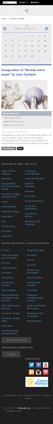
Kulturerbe (6, 178)
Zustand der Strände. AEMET (10, 319)
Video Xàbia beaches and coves (10, 307)
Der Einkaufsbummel (34, 201)
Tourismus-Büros (34, 277)
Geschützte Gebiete (10, 211)
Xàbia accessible (34, 321)
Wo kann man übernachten (33, 271)
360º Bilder (6, 231)
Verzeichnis (32, 290)
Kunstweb (29, 191)
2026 (26, 26)
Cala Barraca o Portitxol (7, 284)
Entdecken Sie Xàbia (12, 164)
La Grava (5, 250)
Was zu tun (31, 164)
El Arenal (5, 262)
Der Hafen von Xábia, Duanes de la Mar (10, 195)
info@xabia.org (24, 408)
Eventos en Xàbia (16, 18)
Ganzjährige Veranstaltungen (32, 172)
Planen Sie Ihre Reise (38, 243)
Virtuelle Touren (8, 226)
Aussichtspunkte (8, 206)
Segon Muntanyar (9, 267)
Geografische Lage (35, 250)
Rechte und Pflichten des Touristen (36, 307)
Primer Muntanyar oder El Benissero (9, 256)
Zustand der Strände (10, 313)
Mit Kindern (30, 196)
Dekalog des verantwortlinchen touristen (35, 298)
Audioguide (6, 236)
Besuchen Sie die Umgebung (32, 222)
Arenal (4, 201)
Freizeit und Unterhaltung (31, 207)
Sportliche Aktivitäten (30, 185)
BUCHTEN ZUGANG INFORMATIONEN (10, 332)
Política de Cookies (41, 408)
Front (3, 18)
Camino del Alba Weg (34, 178)
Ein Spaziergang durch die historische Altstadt (10, 186)
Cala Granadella (8, 290)
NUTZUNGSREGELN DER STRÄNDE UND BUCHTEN (10, 298)
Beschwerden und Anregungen (35, 314)
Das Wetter (32, 255)
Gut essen (31, 265)
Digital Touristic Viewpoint (8, 172)
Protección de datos (13, 395)
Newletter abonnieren (16, 340)
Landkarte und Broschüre (33, 284)
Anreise (30, 260)
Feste (3, 221)
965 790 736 (9, 408)
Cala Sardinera (7, 277)
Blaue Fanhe (6, 326)
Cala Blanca (6, 272)
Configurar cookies (32, 395)
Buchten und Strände (13, 243)
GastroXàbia (6, 216)
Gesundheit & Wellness (31, 215)
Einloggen (11, 354)
